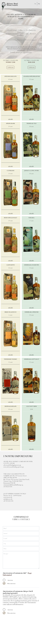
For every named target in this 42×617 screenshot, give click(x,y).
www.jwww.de (7, 497)
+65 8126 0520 (7, 487)
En (39, 4)
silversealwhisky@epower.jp (12, 465)
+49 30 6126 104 (8, 501)
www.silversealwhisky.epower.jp (13, 467)
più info (10, 119)
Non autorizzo (11, 583)
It (35, 4)
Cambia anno (10, 67)
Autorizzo (10, 580)
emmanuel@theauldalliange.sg (13, 485)
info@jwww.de (7, 499)
